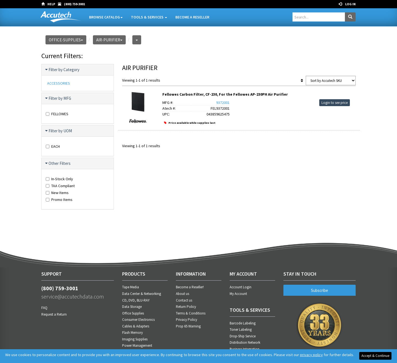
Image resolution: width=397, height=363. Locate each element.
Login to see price (334, 102)
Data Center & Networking (141, 293)
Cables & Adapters (135, 326)
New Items (57, 192)
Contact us (184, 300)
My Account (238, 293)
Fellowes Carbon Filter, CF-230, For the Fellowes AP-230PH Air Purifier (225, 94)
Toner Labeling (241, 329)
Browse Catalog (106, 17)
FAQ (44, 307)
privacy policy (311, 354)
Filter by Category (62, 69)
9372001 (223, 102)
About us (182, 293)
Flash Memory (132, 332)
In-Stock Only (59, 178)
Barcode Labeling (243, 323)
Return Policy (186, 306)
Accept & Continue (375, 355)
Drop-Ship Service (243, 336)
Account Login (240, 287)
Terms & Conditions (190, 313)
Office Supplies (133, 313)
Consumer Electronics (138, 319)
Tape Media (130, 287)
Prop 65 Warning (188, 326)
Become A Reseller (192, 17)
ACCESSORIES (58, 83)
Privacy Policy (186, 319)
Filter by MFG (58, 98)
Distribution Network (245, 342)
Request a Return (54, 314)
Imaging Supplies (134, 339)
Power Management (137, 345)
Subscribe (319, 290)
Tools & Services (149, 17)
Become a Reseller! (190, 287)
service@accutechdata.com (72, 296)
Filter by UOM (59, 131)
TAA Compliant (60, 185)
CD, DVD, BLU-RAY (136, 300)
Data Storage (132, 306)
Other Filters (58, 163)
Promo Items (59, 199)
